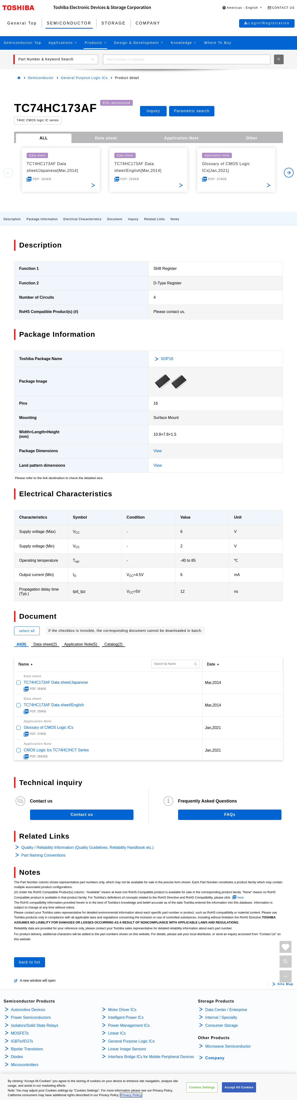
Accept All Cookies (239, 1093)
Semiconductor (41, 78)
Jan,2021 (213, 728)
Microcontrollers (24, 1065)
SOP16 (167, 359)
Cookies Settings (202, 1093)
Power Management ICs (129, 1025)
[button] (242, 7)
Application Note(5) (80, 644)
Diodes (17, 1057)
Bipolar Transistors (27, 1049)
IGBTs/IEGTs (22, 1041)
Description (12, 219)
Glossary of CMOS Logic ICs (48, 727)
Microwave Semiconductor (228, 1046)
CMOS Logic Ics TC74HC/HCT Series (56, 750)
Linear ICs (117, 1033)
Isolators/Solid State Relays (34, 1025)
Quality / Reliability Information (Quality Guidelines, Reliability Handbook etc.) (87, 847)
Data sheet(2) (45, 644)
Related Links (154, 219)
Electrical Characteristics (82, 219)
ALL (43, 138)
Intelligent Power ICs (126, 1017)
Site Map (285, 984)
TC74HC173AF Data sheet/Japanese (56, 682)
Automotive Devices (28, 1010)
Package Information (42, 219)
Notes (175, 219)
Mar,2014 (213, 683)
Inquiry (133, 219)
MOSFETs (20, 1033)
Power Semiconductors (31, 1017)
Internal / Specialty (221, 1017)
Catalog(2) (113, 644)
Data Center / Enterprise (226, 1010)
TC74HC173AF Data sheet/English (54, 705)
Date (211, 664)
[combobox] (186, 59)
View (158, 451)
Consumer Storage (221, 1025)
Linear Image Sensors (127, 1049)
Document (115, 219)
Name (23, 664)
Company (215, 1058)
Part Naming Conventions (43, 855)
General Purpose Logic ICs (84, 78)
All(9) (21, 644)
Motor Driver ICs (122, 1010)
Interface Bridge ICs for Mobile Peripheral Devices (151, 1057)
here (240, 897)
